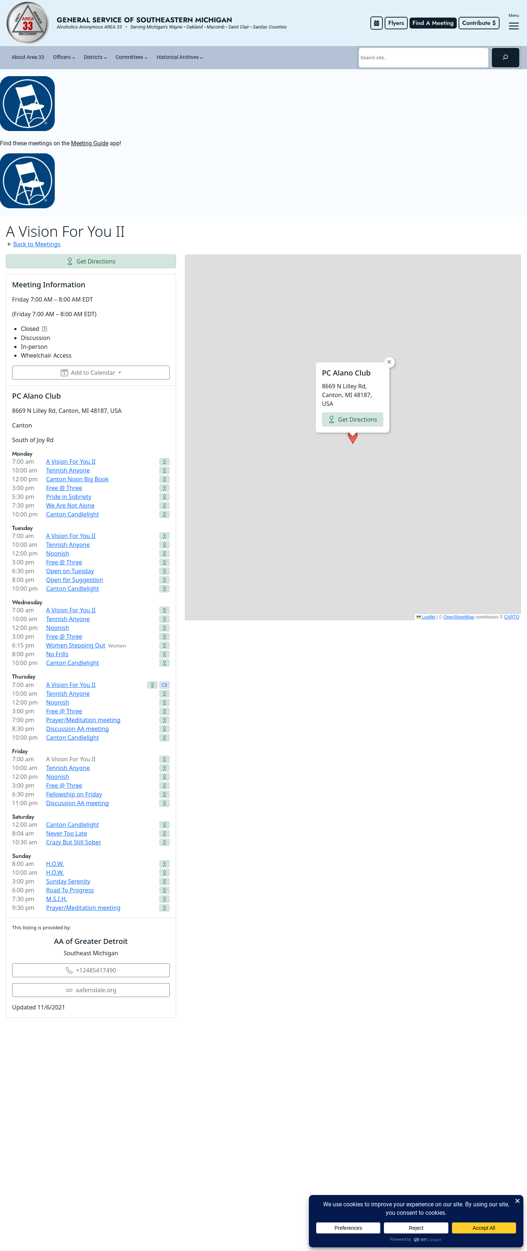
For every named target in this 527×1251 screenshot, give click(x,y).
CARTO (511, 617)
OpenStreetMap (458, 617)
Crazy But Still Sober (73, 842)
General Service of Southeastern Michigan (144, 20)
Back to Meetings (36, 244)
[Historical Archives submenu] (201, 57)
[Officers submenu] (73, 57)
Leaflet (425, 617)
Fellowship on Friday (74, 794)
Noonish (57, 553)
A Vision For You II (71, 462)
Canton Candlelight (72, 514)
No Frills (57, 654)
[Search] (505, 57)
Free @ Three (64, 488)
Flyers (396, 23)
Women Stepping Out (75, 645)
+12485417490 (91, 970)
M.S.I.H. (56, 899)
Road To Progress (70, 890)
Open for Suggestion (74, 580)
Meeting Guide (89, 143)
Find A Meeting (433, 23)
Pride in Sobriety (68, 497)
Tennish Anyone (68, 470)
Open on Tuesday (70, 571)
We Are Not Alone (70, 505)
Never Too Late (66, 833)
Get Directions (91, 261)
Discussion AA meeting (77, 729)
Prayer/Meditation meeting (83, 720)
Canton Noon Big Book (77, 479)
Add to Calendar (88, 373)
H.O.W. (55, 864)
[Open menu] (514, 26)
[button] (353, 437)
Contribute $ (479, 23)
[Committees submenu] (146, 57)
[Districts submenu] (105, 57)
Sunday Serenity (68, 881)
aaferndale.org (91, 990)
